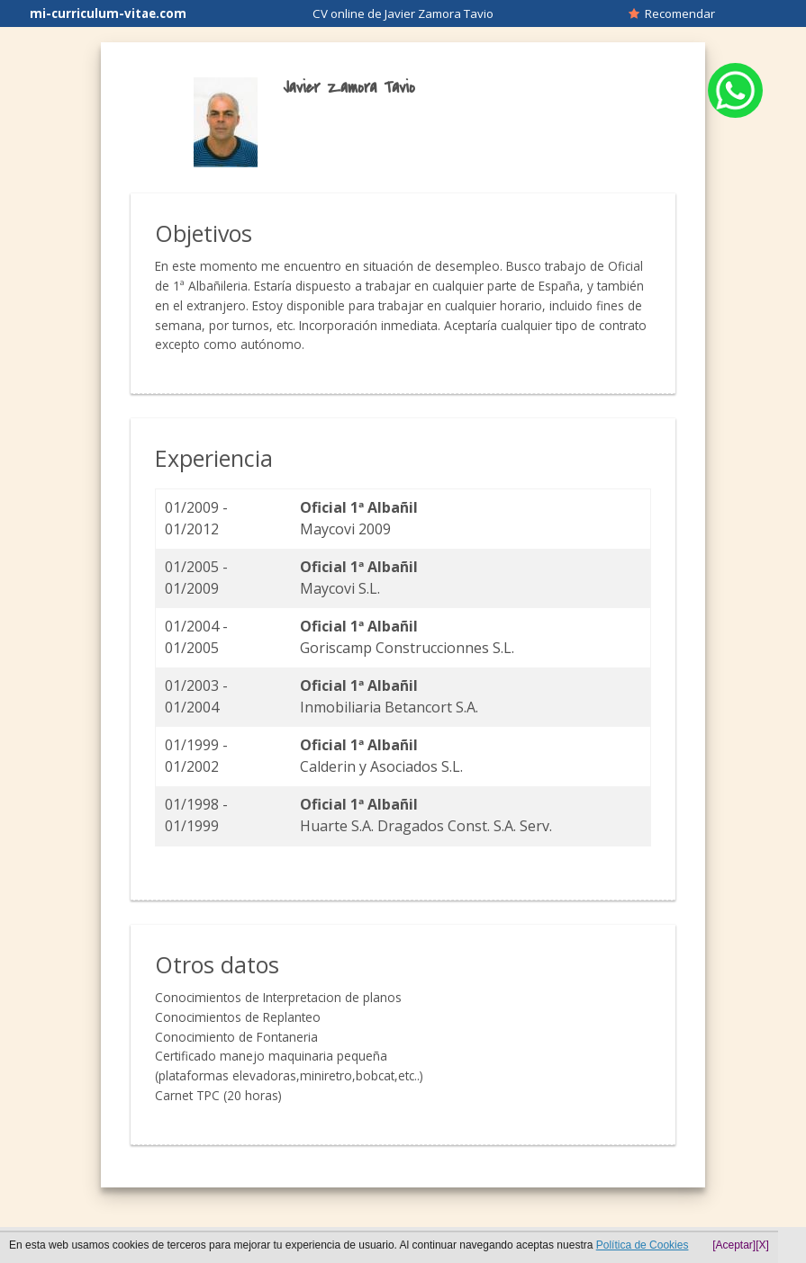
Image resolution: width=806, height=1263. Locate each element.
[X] (762, 1245)
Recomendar (672, 13)
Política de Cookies (642, 1245)
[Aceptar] (734, 1245)
